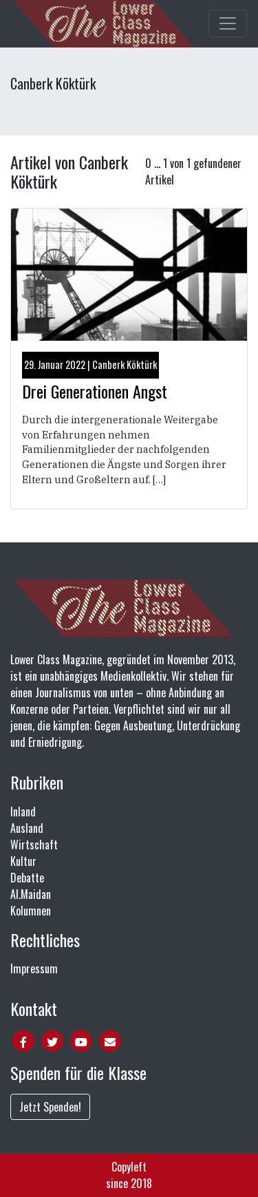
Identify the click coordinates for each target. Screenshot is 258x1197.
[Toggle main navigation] (227, 23)
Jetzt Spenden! (50, 1107)
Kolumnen (30, 910)
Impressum (34, 968)
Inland (23, 811)
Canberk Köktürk (124, 364)
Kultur (23, 861)
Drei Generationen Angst (94, 391)
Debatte (27, 877)
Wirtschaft (34, 844)
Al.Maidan (30, 894)
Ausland (26, 828)
